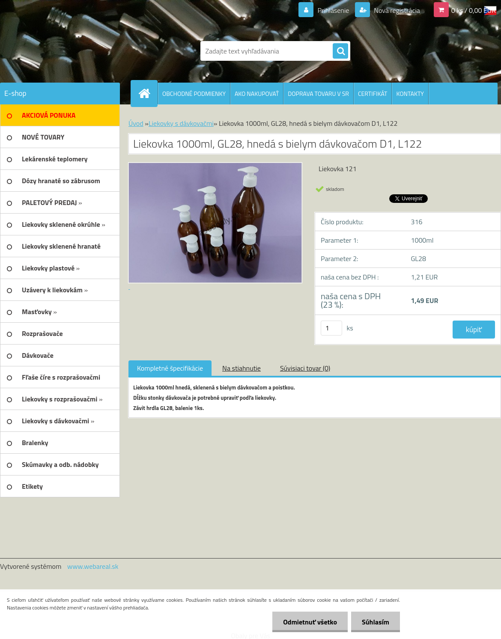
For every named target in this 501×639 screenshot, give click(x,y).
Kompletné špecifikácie (170, 368)
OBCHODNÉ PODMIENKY (194, 93)
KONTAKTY (409, 93)
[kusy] (331, 328)
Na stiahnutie (241, 368)
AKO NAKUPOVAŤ (257, 93)
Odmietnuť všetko (310, 622)
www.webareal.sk (93, 566)
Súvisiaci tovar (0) (305, 368)
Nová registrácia (396, 10)
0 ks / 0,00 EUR (473, 10)
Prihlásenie (333, 10)
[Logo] (59, 51)
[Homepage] (148, 93)
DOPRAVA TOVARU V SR (318, 93)
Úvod (135, 123)
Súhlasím (375, 622)
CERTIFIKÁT (372, 93)
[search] (340, 51)
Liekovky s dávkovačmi (181, 123)
